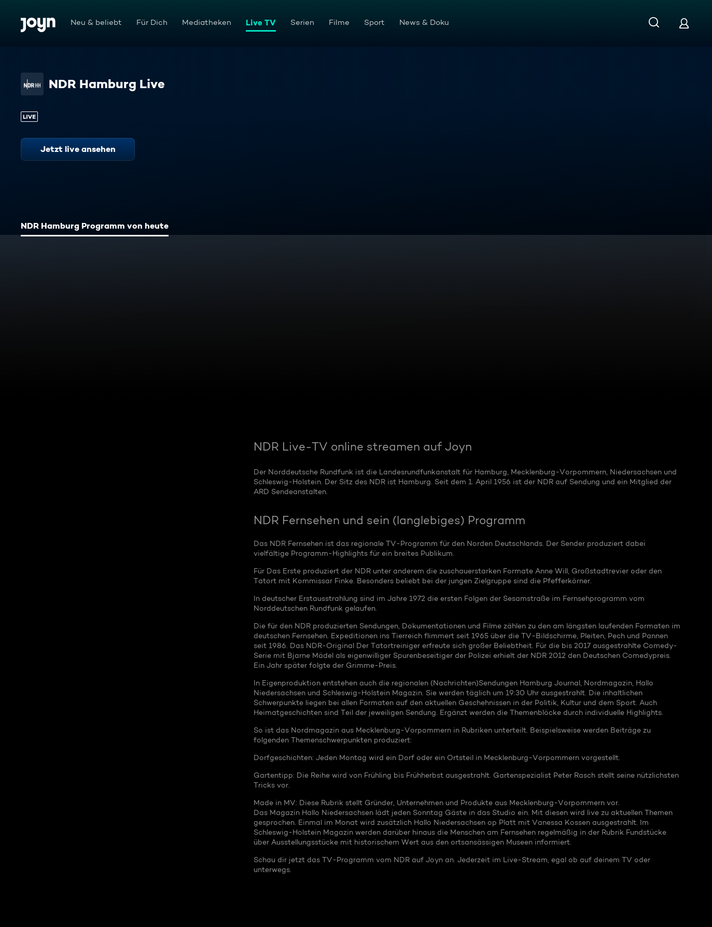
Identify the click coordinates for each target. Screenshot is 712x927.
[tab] (95, 227)
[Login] (684, 23)
